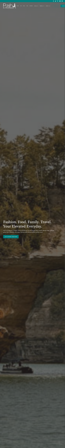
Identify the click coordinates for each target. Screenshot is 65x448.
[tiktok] (55, 1)
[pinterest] (57, 1)
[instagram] (53, 1)
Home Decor (31, 5)
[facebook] (62, 1)
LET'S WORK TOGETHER (11, 236)
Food (21, 5)
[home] (9, 5)
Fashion (18, 5)
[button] (36, 6)
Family (24, 5)
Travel (27, 5)
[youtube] (60, 1)
